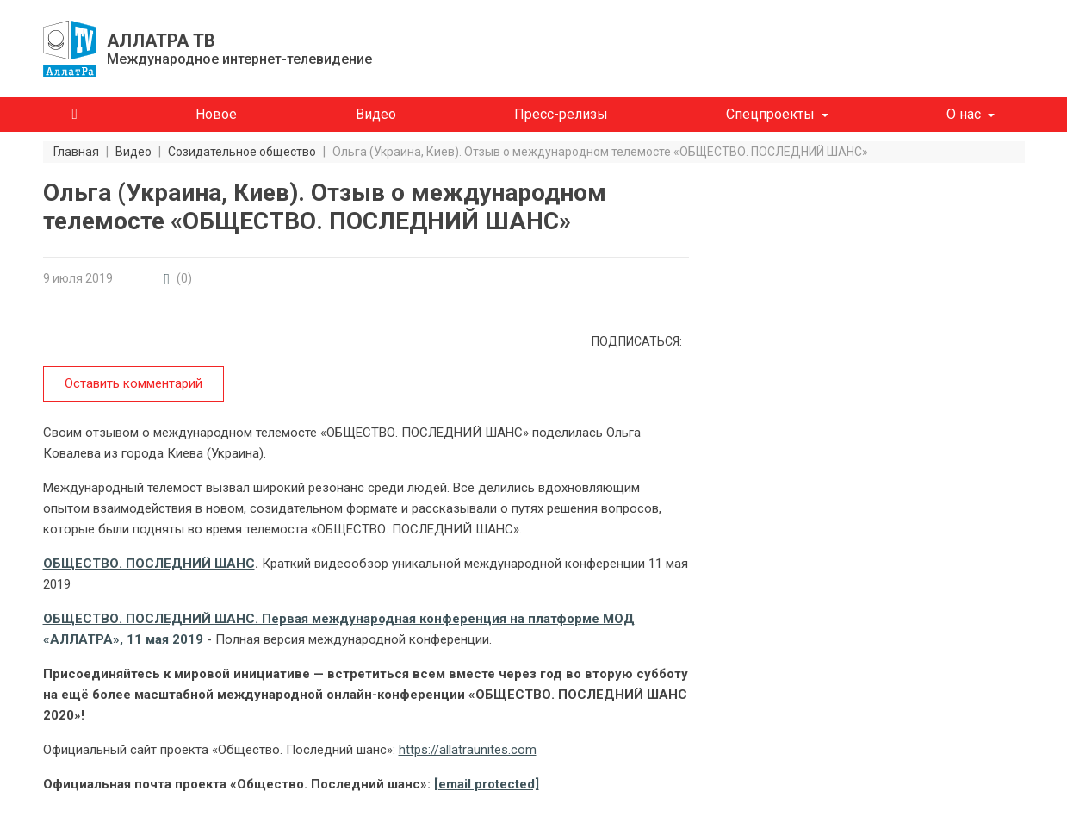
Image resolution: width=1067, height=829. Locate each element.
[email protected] (486, 784)
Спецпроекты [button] (770, 114)
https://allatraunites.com (468, 749)
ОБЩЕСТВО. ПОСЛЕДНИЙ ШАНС (149, 563)
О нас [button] (963, 114)
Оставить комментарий (133, 383)
